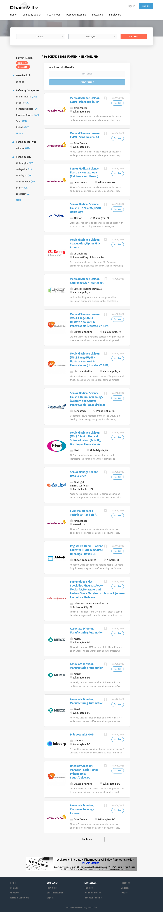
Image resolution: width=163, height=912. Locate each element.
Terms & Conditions (19, 897)
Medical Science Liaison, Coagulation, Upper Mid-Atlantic (85, 243)
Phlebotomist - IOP (82, 734)
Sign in (131, 6)
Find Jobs (133, 36)
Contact (14, 888)
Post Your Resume (93, 897)
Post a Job (52, 888)
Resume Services (92, 892)
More (18, 133)
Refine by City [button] (23, 157)
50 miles (20, 82)
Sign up (146, 6)
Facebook (125, 883)
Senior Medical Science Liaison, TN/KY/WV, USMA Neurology (86, 208)
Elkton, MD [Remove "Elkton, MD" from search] (22, 67)
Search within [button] (23, 75)
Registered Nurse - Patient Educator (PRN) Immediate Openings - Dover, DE (86, 550)
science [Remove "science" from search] (21, 63)
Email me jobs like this (61, 67)
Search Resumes (55, 892)
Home (13, 883)
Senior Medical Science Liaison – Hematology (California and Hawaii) (84, 172)
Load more (87, 839)
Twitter (124, 892)
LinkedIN (125, 888)
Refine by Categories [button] (27, 90)
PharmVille (92, 908)
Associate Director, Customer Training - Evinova (82, 809)
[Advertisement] (144, 113)
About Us (14, 892)
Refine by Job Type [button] (25, 141)
